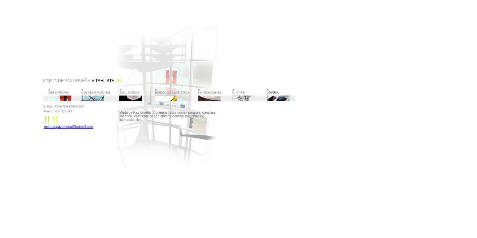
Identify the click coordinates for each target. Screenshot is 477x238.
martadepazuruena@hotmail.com (68, 127)
